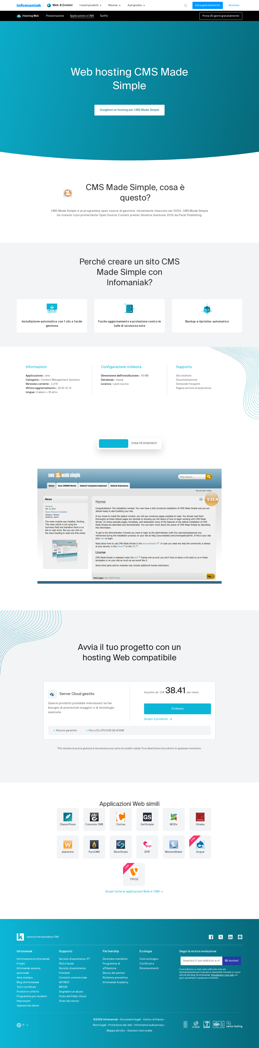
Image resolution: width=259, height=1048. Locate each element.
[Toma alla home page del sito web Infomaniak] (29, 5)
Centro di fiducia (153, 1019)
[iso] (218, 1025)
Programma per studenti (32, 996)
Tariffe (104, 16)
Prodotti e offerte (28, 992)
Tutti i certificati (26, 987)
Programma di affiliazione (111, 966)
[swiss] (206, 1025)
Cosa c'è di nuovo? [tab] (144, 443)
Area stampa (25, 978)
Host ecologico (149, 959)
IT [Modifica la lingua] (25, 1025)
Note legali (99, 1025)
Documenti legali (130, 1019)
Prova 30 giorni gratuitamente (221, 16)
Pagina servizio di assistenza (193, 388)
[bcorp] (185, 1025)
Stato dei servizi (69, 1001)
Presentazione (55, 16)
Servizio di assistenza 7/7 (74, 959)
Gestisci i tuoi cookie (139, 1030)
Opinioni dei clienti (28, 1006)
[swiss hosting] (234, 1025)
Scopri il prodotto (156, 719)
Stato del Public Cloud (72, 996)
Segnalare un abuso (71, 992)
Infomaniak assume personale (29, 970)
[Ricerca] (185, 5)
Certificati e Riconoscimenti (149, 966)
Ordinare (177, 708)
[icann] (196, 1025)
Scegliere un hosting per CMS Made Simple (129, 110)
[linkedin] (230, 937)
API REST (64, 982)
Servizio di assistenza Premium (72, 970)
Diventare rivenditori (115, 959)
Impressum (24, 1001)
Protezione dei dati (120, 1025)
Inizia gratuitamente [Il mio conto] (207, 5)
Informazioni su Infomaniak (33, 959)
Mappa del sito (116, 1030)
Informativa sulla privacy (149, 1025)
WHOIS (63, 987)
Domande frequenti (188, 384)
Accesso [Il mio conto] (234, 5)
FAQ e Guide (66, 963)
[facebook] (211, 937)
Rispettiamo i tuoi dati (222, 975)
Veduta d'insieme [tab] (113, 443)
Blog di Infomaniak (28, 982)
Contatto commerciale (73, 978)
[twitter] (221, 937)
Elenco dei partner (114, 973)
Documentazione (186, 380)
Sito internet (184, 376)
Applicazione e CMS (82, 16)
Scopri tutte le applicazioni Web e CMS (132, 891)
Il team (21, 963)
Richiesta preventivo (115, 978)
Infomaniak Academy (115, 982)
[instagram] (240, 937)
